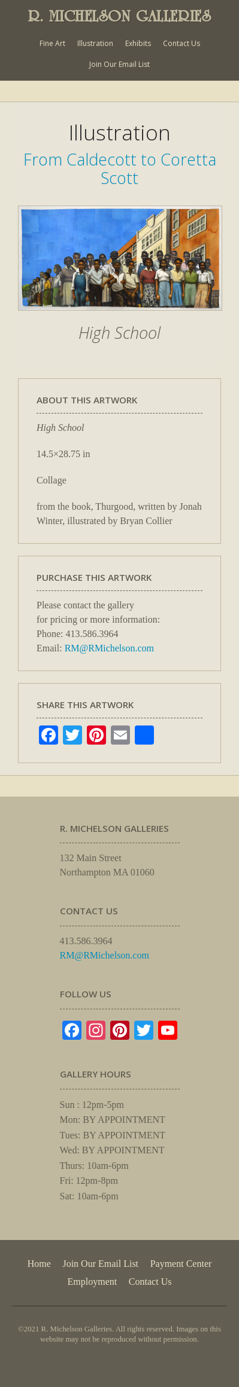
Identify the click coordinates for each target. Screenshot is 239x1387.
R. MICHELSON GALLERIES (119, 16)
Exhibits (138, 43)
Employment (92, 1281)
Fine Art (52, 43)
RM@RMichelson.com (109, 648)
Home (39, 1264)
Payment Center (181, 1264)
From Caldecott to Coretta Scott (119, 168)
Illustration (95, 43)
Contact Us (181, 43)
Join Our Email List (119, 64)
